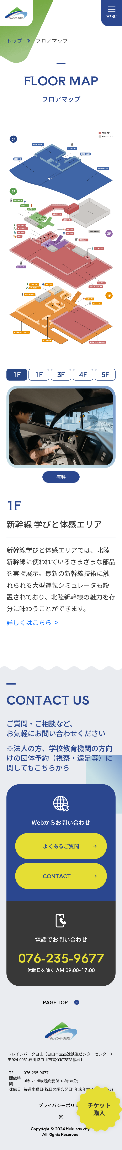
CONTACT (57, 876)
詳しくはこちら (29, 622)
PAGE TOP (61, 1002)
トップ (14, 40)
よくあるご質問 (61, 846)
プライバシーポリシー (61, 1105)
